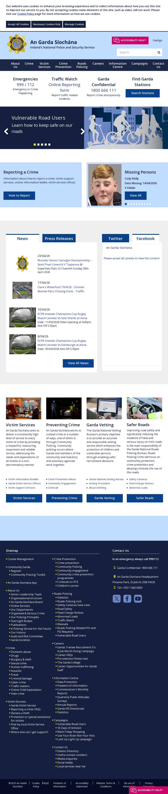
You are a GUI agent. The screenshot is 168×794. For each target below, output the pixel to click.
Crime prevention (68, 563)
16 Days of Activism (69, 728)
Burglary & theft (21, 659)
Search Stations (142, 93)
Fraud (14, 674)
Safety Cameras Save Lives (73, 605)
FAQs (45, 783)
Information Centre (66, 678)
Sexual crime (19, 663)
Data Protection (67, 682)
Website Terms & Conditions (105, 785)
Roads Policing (63, 594)
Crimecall (53, 487)
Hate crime (17, 693)
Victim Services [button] (44, 65)
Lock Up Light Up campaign (74, 739)
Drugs (15, 655)
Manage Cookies (74, 24)
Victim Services (20, 424)
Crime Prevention (65, 559)
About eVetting (97, 487)
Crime (11, 648)
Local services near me (71, 766)
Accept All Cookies (18, 24)
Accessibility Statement (82, 785)
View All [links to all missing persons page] (135, 195)
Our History (18, 632)
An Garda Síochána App (22, 583)
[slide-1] (84, 128)
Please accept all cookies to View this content (132, 258)
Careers (59, 643)
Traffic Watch (65, 620)
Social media (65, 762)
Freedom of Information (72, 685)
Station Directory (68, 751)
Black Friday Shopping (71, 732)
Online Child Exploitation (26, 690)
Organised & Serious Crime (28, 613)
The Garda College (68, 662)
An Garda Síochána (119, 248)
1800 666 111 (103, 90)
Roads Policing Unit (69, 601)
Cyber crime (18, 682)
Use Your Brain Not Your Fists (76, 735)
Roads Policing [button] (82, 65)
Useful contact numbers (72, 755)
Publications (18, 625)
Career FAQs (65, 655)
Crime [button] (29, 63)
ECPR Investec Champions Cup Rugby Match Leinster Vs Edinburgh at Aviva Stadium (62, 345)
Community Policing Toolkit (28, 575)
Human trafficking (22, 667)
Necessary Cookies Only (46, 24)
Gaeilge (157, 40)
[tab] (22, 238)
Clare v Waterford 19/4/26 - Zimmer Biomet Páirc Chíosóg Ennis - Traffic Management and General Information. (63, 291)
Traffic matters (20, 686)
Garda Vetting (104, 498)
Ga (89, 424)
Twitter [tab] (115, 238)
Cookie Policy (25, 14)
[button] (35, 144)
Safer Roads (138, 424)
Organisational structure (26, 598)
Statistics (62, 597)
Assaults (16, 671)
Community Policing (69, 567)
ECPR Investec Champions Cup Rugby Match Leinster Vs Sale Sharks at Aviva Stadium (62, 318)
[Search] (136, 52)
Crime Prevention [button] (63, 65)
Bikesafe (62, 624)
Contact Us (61, 747)
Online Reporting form (64, 87)
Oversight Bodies (21, 621)
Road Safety (64, 609)
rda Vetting (102, 424)
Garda (106, 479)
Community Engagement (62, 483)
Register (16, 571)
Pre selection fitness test (72, 658)
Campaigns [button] (139, 63)
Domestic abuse (21, 652)
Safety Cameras (138, 479)
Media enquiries (67, 759)
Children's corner (68, 586)
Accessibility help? (133, 40)
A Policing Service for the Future (31, 628)
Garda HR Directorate (70, 708)
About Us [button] (15, 65)
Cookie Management (21, 559)
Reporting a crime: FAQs (26, 709)
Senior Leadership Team (26, 594)
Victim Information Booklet (23, 479)
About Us (13, 590)
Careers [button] (98, 63)
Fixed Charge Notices (141, 483)
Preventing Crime (63, 424)
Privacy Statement (148, 785)
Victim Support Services (21, 487)
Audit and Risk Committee (27, 636)
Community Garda (19, 567)
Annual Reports (67, 705)
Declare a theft (20, 713)
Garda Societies (20, 640)
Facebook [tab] (146, 238)
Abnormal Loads (138, 487)
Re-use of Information (129, 785)
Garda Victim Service (23, 705)
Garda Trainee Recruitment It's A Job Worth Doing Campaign (76, 649)
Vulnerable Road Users (71, 635)
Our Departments (22, 609)
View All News (78, 363)
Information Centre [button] (117, 65)
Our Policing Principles (25, 617)
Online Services (20, 606)
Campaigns (61, 720)
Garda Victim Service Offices (24, 483)
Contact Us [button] (158, 65)
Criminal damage (21, 678)
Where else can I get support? (29, 732)
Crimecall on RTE (67, 582)
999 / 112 (25, 84)
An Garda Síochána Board (27, 602)
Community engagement (72, 570)
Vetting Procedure (99, 483)
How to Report (19, 195)
